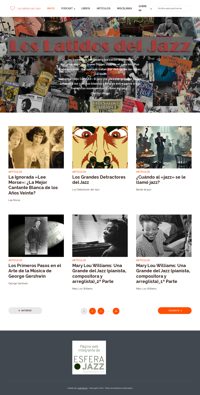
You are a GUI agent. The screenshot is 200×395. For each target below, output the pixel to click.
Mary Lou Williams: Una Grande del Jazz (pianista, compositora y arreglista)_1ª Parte (163, 273)
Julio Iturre (82, 388)
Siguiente (173, 310)
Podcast (67, 8)
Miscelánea (124, 8)
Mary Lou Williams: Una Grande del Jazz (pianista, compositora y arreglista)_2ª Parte (99, 273)
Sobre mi (143, 8)
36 (116, 311)
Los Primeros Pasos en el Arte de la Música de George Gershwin (34, 271)
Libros (85, 8)
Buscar (188, 8)
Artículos (103, 8)
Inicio (51, 8)
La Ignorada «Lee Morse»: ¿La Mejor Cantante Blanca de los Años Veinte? (33, 185)
